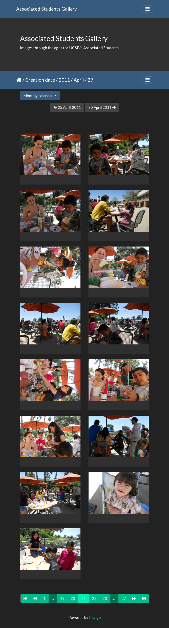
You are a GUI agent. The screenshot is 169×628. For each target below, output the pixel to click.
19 (62, 598)
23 (104, 598)
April (79, 80)
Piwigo (95, 617)
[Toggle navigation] (147, 9)
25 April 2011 (67, 107)
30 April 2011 (102, 107)
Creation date (40, 80)
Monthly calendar (38, 95)
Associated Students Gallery (46, 9)
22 (94, 598)
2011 (64, 80)
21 (83, 598)
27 (123, 598)
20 (73, 598)
